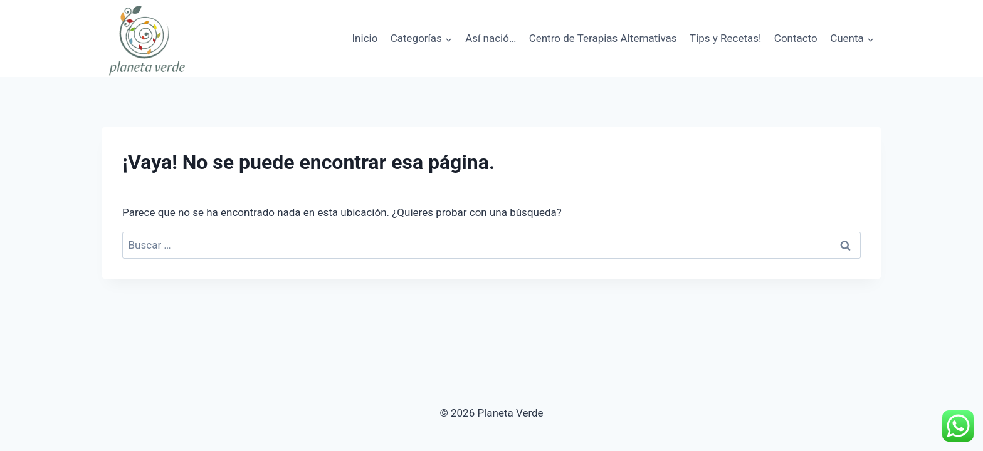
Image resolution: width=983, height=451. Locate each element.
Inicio (364, 38)
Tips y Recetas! (725, 38)
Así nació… (490, 38)
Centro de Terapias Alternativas (603, 38)
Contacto (795, 38)
